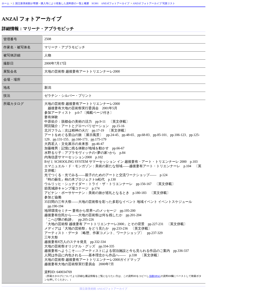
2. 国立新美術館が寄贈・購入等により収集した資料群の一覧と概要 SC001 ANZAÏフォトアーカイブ (71, 3)
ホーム (5, 3)
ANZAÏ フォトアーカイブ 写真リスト (154, 3)
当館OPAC (155, 276)
